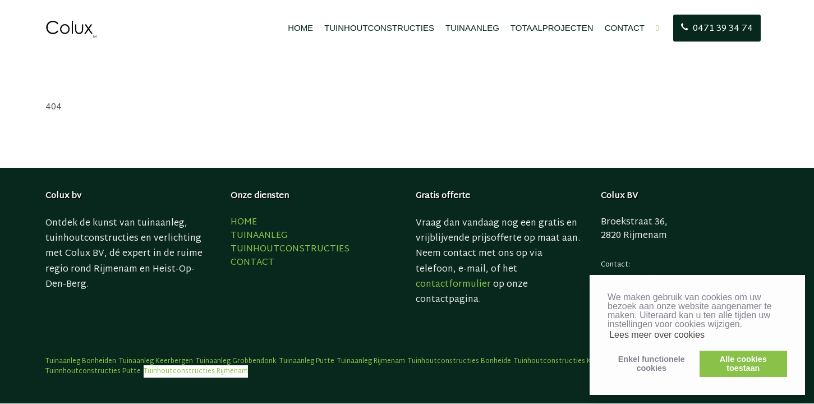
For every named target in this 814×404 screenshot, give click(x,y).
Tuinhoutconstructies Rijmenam (196, 371)
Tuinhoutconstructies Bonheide (459, 361)
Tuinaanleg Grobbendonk (236, 361)
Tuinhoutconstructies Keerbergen (569, 361)
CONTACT (625, 28)
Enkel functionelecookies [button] (651, 364)
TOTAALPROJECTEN (552, 28)
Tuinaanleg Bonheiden (80, 361)
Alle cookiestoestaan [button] (743, 364)
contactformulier (453, 285)
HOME (300, 28)
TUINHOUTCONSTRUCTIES (379, 28)
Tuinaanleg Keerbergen (156, 361)
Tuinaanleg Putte (306, 361)
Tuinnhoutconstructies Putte (93, 371)
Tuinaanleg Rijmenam (371, 361)
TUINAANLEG (472, 28)
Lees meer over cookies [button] (657, 334)
